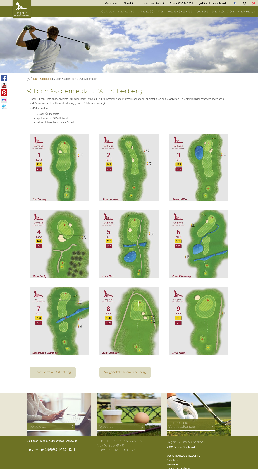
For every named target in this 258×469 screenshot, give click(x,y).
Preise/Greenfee (179, 11)
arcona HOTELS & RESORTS (183, 455)
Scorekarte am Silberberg (52, 372)
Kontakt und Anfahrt (153, 3)
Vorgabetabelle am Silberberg (125, 372)
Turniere (202, 11)
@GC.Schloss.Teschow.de (186, 447)
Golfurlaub (246, 11)
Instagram (244, 3)
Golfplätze (125, 11)
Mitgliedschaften (150, 11)
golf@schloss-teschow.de (213, 3)
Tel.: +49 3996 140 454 (51, 449)
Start (35, 78)
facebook (235, 3)
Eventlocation (222, 11)
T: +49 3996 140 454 (181, 3)
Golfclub (107, 11)
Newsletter (130, 3)
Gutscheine (111, 3)
